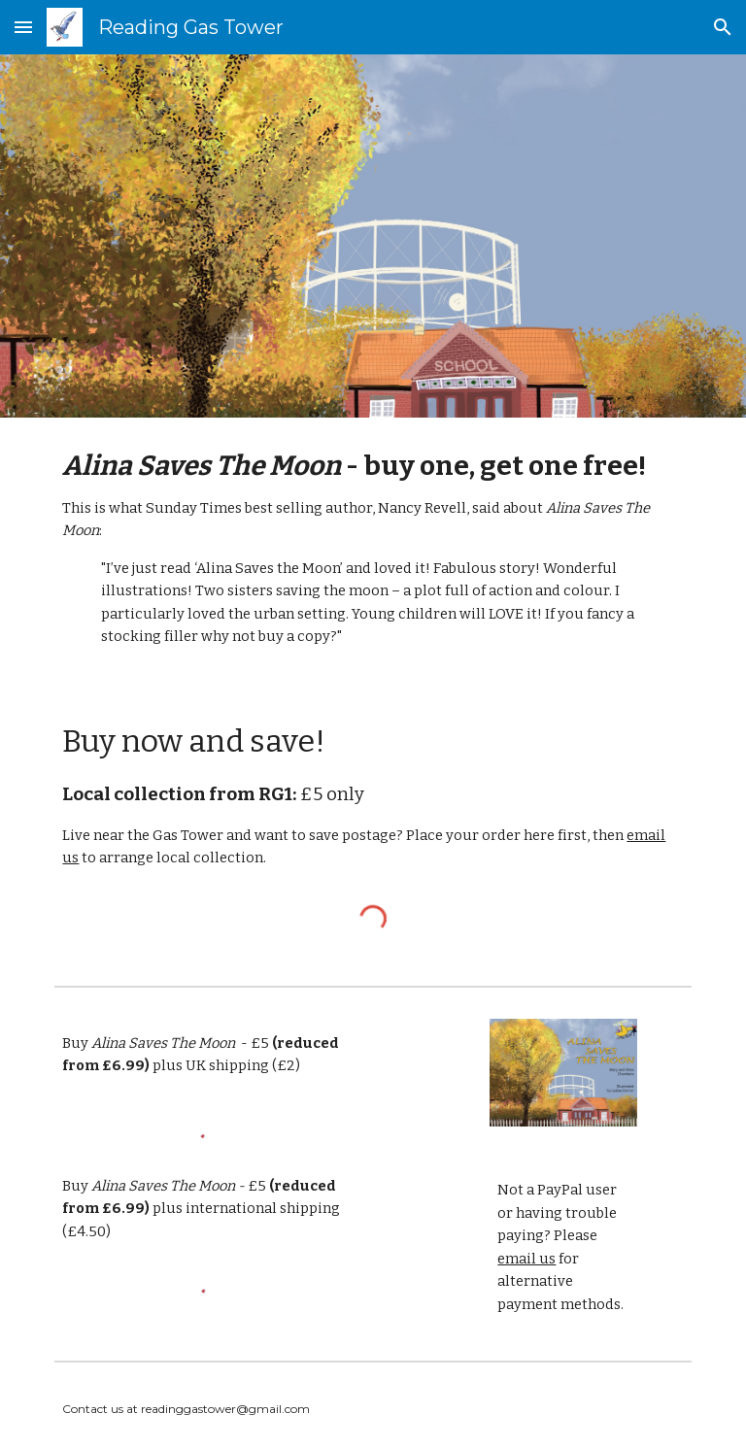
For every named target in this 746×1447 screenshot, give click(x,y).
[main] (372, 548)
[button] (23, 26)
